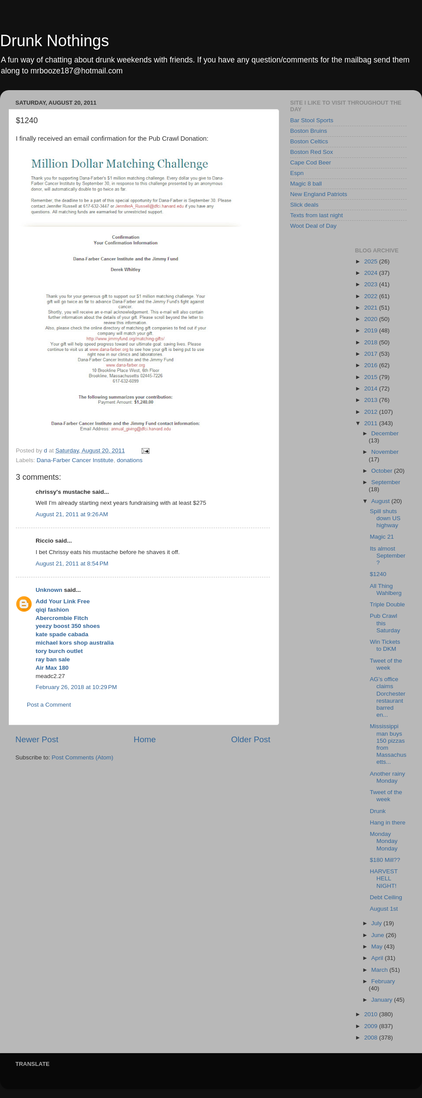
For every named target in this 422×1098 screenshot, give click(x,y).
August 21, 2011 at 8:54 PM (72, 563)
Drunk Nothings (54, 41)
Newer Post (36, 739)
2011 (371, 423)
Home (145, 739)
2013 (371, 400)
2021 (371, 307)
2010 (371, 1014)
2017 (371, 353)
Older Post (250, 739)
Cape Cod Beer (310, 162)
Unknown (49, 590)
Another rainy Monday (387, 777)
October (382, 470)
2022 (371, 296)
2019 (371, 330)
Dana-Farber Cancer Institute (74, 460)
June (378, 935)
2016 (371, 365)
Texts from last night (316, 215)
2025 (371, 261)
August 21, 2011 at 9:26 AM (72, 514)
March (380, 970)
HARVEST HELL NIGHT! (383, 878)
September (385, 482)
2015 (371, 377)
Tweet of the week (386, 664)
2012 (371, 412)
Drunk (378, 811)
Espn (297, 173)
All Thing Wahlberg (385, 589)
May (377, 946)
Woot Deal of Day (313, 226)
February (383, 981)
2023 (371, 284)
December (385, 433)
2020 (371, 319)
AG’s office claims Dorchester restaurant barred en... (387, 697)
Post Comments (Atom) (82, 757)
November (385, 452)
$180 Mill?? (385, 860)
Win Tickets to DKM (385, 645)
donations (130, 460)
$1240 (378, 574)
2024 (371, 273)
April (378, 958)
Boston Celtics (309, 141)
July (377, 923)
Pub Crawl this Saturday (385, 623)
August (381, 501)
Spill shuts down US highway (385, 518)
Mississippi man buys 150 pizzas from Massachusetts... (388, 744)
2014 (371, 388)
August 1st (384, 908)
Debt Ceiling (386, 897)
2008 (371, 1037)
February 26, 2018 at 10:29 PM (76, 687)
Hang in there (387, 822)
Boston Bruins (308, 131)
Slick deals (304, 204)
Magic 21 (382, 536)
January (382, 999)
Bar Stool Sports (311, 120)
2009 (371, 1026)
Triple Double (387, 604)
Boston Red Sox (311, 152)
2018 (371, 342)
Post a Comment (49, 704)
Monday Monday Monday (383, 841)
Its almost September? (387, 555)
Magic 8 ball (306, 183)
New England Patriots (318, 194)
